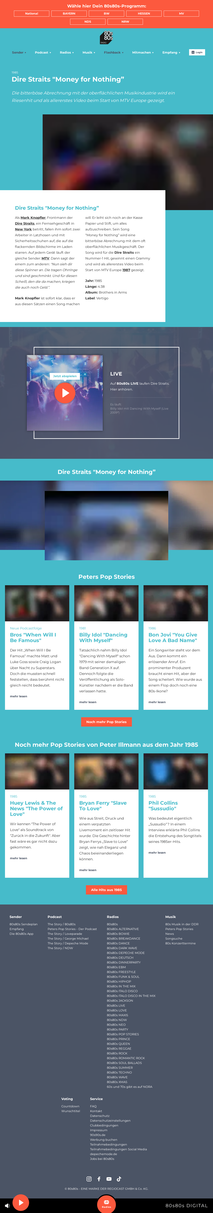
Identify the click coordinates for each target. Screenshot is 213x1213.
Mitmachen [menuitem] (143, 52)
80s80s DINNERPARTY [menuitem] (124, 962)
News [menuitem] (169, 934)
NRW (125, 21)
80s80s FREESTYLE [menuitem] (121, 972)
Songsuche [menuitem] (173, 938)
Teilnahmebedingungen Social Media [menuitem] (118, 1149)
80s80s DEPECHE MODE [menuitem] (126, 953)
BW (106, 13)
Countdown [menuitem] (70, 1106)
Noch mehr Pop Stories (106, 722)
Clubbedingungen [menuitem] (104, 1125)
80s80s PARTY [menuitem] (117, 1029)
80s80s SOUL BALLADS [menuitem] (124, 1063)
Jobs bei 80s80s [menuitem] (102, 1159)
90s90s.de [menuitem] (97, 1135)
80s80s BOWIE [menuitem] (118, 934)
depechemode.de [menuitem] (103, 1154)
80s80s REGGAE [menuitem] (119, 1048)
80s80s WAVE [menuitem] (117, 1077)
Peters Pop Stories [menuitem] (179, 929)
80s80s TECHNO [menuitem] (119, 1072)
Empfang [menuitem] (171, 52)
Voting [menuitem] (67, 1099)
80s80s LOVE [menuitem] (117, 1010)
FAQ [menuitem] (93, 1106)
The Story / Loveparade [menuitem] (65, 934)
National (31, 13)
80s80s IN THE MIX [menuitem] (121, 986)
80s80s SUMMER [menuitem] (120, 1068)
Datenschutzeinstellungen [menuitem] (110, 1120)
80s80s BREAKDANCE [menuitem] (123, 938)
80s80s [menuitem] (112, 924)
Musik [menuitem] (89, 52)
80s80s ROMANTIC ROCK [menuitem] (126, 1058)
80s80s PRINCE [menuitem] (118, 1039)
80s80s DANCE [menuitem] (118, 943)
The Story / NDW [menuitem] (60, 948)
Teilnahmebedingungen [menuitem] (108, 1144)
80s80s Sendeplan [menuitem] (24, 924)
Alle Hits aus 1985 (106, 890)
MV (181, 13)
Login (197, 52)
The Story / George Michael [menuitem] (68, 938)
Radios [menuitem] (67, 52)
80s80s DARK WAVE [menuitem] (122, 948)
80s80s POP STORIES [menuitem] (123, 1034)
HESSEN (144, 13)
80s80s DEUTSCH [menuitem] (120, 958)
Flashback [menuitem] (114, 52)
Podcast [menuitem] (43, 52)
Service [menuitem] (96, 1099)
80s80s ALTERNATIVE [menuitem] (123, 929)
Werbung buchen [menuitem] (103, 1140)
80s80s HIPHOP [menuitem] (119, 981)
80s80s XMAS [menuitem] (117, 1082)
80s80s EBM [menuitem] (116, 967)
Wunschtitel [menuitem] (70, 1111)
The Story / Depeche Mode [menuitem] (68, 943)
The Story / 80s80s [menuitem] (62, 924)
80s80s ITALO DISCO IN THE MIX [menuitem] (131, 996)
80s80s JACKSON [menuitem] (120, 1000)
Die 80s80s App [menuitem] (21, 934)
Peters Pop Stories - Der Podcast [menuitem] (72, 929)
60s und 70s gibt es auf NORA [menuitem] (129, 1087)
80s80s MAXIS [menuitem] (117, 1015)
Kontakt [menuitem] (96, 1111)
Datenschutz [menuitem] (99, 1116)
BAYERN (69, 13)
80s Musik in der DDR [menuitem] (181, 924)
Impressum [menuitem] (98, 1130)
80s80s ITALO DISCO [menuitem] (122, 991)
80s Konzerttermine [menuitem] (180, 943)
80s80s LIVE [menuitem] (116, 1005)
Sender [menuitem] (19, 52)
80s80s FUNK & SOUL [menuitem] (123, 977)
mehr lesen (18, 696)
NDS (87, 21)
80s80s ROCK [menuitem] (117, 1053)
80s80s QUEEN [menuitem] (118, 1044)
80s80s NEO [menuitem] (116, 1025)
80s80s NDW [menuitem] (117, 1020)
